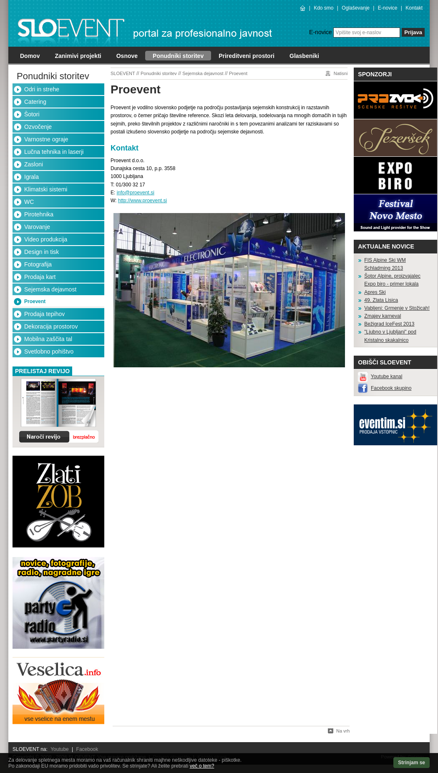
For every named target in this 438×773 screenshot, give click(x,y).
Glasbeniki (304, 56)
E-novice (388, 8)
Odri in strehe (41, 89)
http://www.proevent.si (142, 200)
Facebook (87, 749)
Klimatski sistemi (45, 189)
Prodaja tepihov (44, 314)
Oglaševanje (356, 8)
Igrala (31, 176)
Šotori (32, 114)
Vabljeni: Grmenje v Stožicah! (397, 308)
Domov (30, 56)
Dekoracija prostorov (51, 326)
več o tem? (202, 766)
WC (29, 201)
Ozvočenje (38, 126)
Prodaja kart (39, 277)
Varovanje (37, 226)
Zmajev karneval (382, 316)
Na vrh (343, 730)
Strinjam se (411, 762)
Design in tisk (41, 251)
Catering (35, 101)
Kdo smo (323, 8)
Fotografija (38, 264)
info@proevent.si (135, 193)
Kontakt (414, 8)
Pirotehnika (38, 214)
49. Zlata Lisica (381, 300)
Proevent (34, 301)
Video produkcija (45, 239)
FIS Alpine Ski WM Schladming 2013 (384, 264)
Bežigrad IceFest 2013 (389, 324)
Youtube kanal (387, 376)
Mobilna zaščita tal (48, 339)
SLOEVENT (123, 73)
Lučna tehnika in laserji (53, 151)
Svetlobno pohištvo (48, 351)
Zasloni (33, 164)
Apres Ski (374, 292)
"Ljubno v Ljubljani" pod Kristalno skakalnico (390, 336)
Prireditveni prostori (246, 56)
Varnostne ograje (46, 139)
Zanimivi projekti (78, 56)
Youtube (59, 749)
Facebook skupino (391, 388)
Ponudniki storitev (178, 56)
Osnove (127, 56)
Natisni (341, 73)
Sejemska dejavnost (50, 289)
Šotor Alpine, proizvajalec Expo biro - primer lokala (392, 280)
